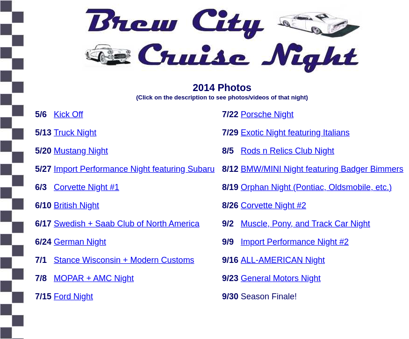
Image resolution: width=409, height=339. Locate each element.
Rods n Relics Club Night (287, 150)
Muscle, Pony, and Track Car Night (305, 223)
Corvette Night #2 (273, 205)
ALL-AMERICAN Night (283, 260)
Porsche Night (267, 114)
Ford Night (73, 296)
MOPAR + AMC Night (94, 278)
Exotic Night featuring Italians (295, 132)
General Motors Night (281, 278)
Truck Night (75, 132)
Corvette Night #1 (86, 187)
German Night (80, 242)
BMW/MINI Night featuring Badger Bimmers (322, 169)
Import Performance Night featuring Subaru (134, 169)
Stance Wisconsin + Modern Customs (124, 260)
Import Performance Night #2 (295, 242)
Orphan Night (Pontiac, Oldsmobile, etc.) (316, 187)
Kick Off (68, 114)
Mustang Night (81, 150)
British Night (76, 205)
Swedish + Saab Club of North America (127, 223)
